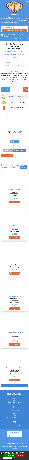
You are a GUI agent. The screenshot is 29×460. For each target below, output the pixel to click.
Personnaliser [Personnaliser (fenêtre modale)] (7, 458)
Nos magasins (14, 432)
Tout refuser (20, 455)
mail (15, 448)
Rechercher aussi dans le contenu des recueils (15, 35)
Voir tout (23, 167)
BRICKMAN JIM (14, 48)
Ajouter (25, 89)
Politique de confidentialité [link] (19, 458)
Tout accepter (9, 455)
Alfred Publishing (8, 67)
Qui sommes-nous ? (14, 436)
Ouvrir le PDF (19, 151)
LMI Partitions (14, 14)
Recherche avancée (20, 38)
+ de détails (8, 151)
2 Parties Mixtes (11, 52)
